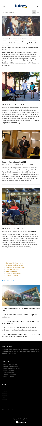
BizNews (26, 419)
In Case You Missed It (8, 280)
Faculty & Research (12, 271)
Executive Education (12, 269)
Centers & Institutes (12, 275)
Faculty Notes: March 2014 (12, 228)
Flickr (3, 397)
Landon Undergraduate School (15, 267)
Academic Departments (13, 273)
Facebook (4, 391)
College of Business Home (14, 263)
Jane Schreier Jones (32, 47)
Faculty (5, 107)
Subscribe (4, 410)
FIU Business (25, 107)
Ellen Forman (25, 165)
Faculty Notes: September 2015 (14, 104)
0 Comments (7, 49)
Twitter (4, 389)
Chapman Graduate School (14, 265)
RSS (3, 387)
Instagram (4, 395)
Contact (10, 410)
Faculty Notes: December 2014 (14, 162)
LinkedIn (4, 393)
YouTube (4, 399)
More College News (8, 47)
